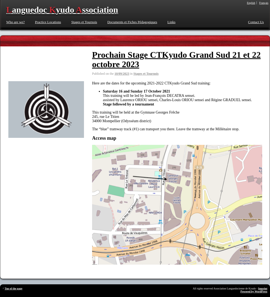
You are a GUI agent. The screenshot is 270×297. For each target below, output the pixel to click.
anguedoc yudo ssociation (62, 10)
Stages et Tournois (84, 22)
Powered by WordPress (254, 291)
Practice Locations (48, 22)
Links (171, 22)
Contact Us (256, 22)
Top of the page (13, 288)
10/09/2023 (121, 74)
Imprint (262, 288)
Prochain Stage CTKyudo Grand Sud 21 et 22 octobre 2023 (176, 59)
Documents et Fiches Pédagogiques (132, 22)
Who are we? (15, 22)
